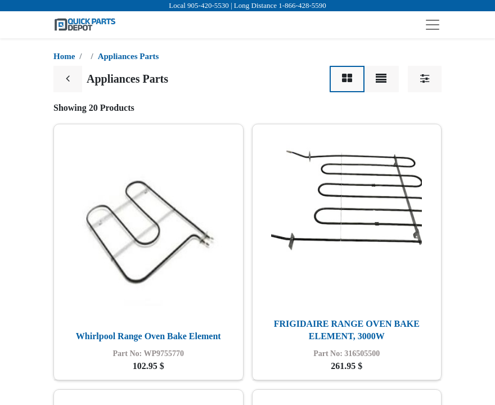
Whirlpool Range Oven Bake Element (148, 336)
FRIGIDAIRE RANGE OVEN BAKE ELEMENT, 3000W (347, 330)
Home (64, 56)
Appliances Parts (128, 56)
